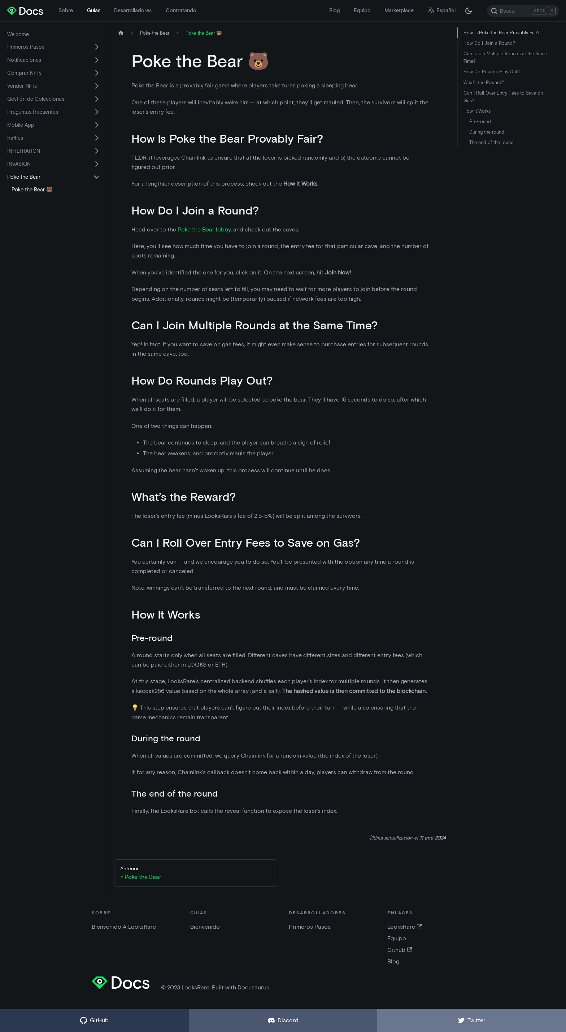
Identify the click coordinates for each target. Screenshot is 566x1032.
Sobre (65, 10)
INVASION (19, 164)
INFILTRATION (23, 151)
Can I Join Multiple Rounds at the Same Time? (505, 57)
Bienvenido (205, 926)
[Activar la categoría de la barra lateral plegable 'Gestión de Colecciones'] (97, 99)
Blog (334, 10)
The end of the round (491, 142)
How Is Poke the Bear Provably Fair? (501, 32)
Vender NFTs (22, 86)
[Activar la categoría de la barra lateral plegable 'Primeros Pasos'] (97, 47)
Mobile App (20, 125)
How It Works (477, 111)
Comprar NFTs (24, 73)
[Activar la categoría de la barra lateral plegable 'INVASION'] (97, 164)
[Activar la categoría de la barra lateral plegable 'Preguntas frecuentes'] (97, 112)
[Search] (523, 11)
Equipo (362, 10)
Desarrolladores (133, 10)
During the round (486, 132)
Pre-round (480, 121)
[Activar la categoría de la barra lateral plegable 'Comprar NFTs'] (97, 73)
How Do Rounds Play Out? (491, 71)
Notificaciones (24, 60)
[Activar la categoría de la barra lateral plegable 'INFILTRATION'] (97, 151)
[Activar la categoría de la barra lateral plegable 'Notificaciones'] (97, 60)
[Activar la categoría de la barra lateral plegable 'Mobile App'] (97, 125)
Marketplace (399, 10)
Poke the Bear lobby (204, 229)
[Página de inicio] (121, 33)
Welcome (18, 34)
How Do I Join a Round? (489, 43)
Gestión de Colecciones (35, 99)
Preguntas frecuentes (32, 112)
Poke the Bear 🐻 (32, 189)
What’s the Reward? (483, 82)
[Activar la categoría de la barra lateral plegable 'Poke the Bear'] (97, 177)
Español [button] (441, 10)
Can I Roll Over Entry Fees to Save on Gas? (503, 96)
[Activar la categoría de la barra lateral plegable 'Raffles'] (97, 138)
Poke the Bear (23, 177)
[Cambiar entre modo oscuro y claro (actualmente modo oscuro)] (468, 11)
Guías (93, 10)
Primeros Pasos (25, 47)
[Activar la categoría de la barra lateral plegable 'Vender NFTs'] (97, 86)
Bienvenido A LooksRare (124, 926)
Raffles (15, 138)
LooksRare (404, 926)
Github (399, 949)
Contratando (181, 10)
